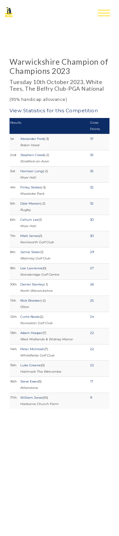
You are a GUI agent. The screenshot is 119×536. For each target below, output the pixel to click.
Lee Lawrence (31, 268)
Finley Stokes (30, 187)
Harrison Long (31, 171)
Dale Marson (30, 203)
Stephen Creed (32, 155)
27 (92, 268)
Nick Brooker (30, 300)
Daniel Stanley (31, 284)
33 (91, 155)
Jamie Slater (30, 252)
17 (91, 381)
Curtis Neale (30, 317)
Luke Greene (30, 365)
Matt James (29, 236)
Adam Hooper (31, 333)
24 (92, 317)
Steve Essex (29, 381)
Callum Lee (29, 220)
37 (92, 139)
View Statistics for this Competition (54, 111)
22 (92, 333)
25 (92, 300)
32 (92, 187)
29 (92, 252)
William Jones (31, 397)
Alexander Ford (32, 139)
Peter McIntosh (32, 349)
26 (92, 284)
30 (92, 220)
